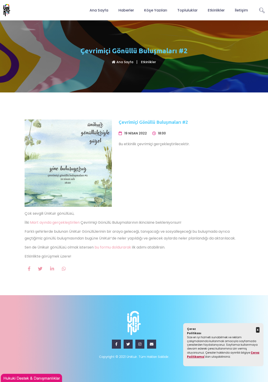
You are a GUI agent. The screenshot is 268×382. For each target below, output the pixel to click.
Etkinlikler (216, 10)
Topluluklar (187, 10)
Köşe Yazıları (155, 10)
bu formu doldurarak (113, 247)
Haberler (126, 10)
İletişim (241, 10)
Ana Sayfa (99, 10)
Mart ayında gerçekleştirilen (55, 222)
